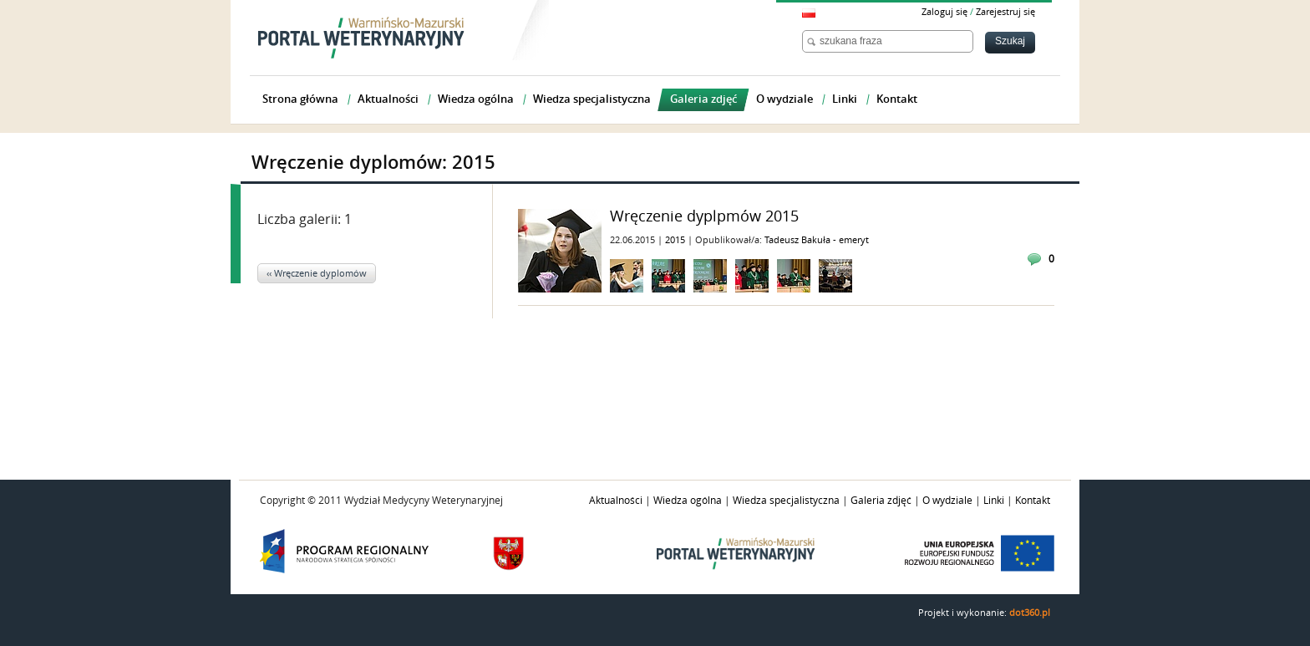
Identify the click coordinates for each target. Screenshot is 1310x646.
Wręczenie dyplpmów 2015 (704, 216)
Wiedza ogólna (687, 500)
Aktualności (615, 500)
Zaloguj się (944, 12)
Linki (993, 500)
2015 (676, 240)
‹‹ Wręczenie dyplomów (317, 273)
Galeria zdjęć (880, 500)
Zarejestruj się (1005, 12)
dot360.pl (1029, 613)
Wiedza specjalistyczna (786, 500)
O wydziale (947, 500)
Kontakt (1032, 500)
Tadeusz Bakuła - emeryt (816, 240)
